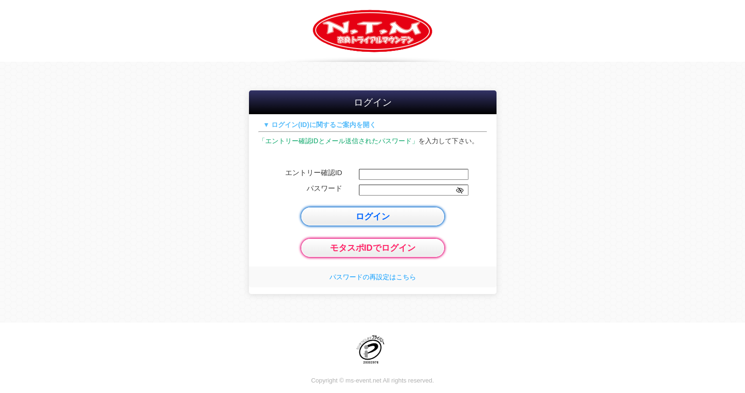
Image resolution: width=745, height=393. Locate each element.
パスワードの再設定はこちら (372, 277)
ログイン (373, 216)
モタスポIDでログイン (373, 248)
